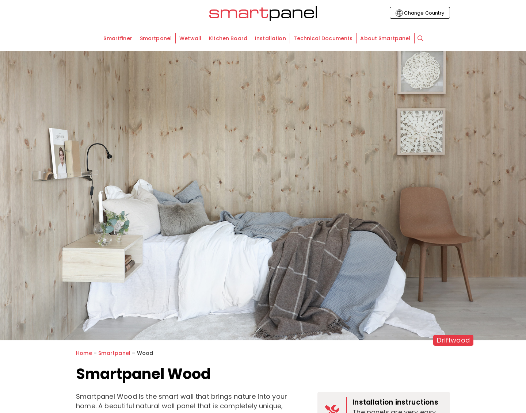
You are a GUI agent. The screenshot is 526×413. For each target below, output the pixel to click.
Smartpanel (114, 353)
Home (84, 353)
